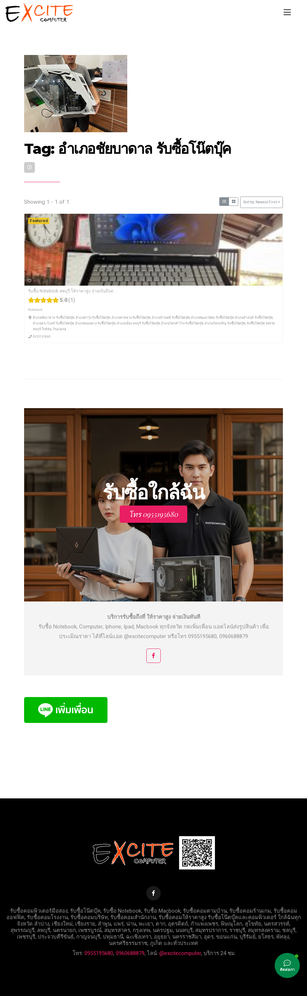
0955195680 (42, 336)
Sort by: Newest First (260, 202)
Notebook (35, 310)
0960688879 (130, 953)
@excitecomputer (180, 953)
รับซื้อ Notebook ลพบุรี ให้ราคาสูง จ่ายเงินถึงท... (72, 291)
